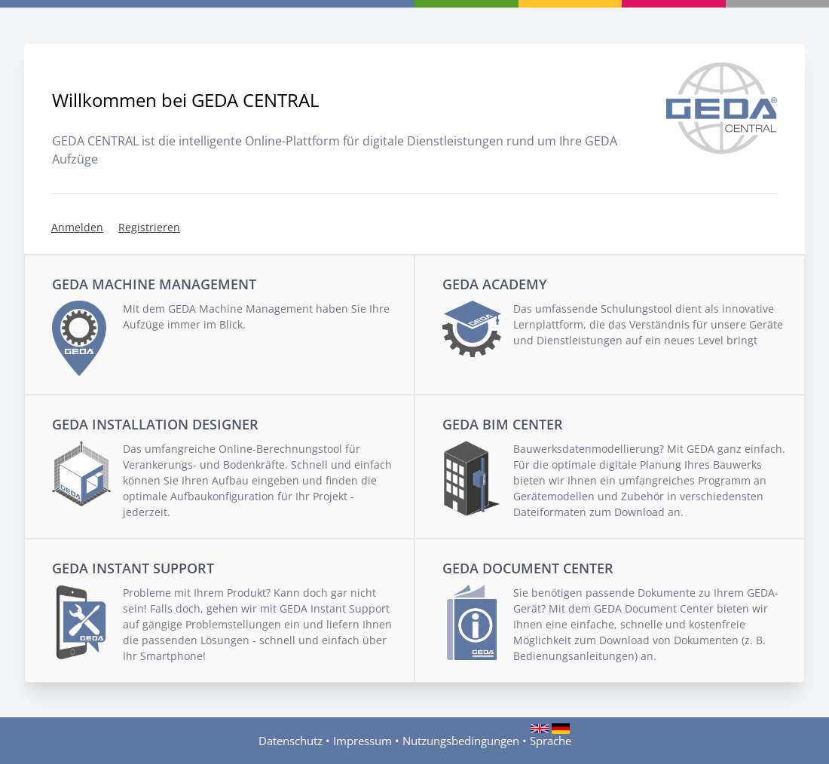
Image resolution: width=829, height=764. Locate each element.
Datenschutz (290, 740)
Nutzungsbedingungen (460, 740)
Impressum (362, 740)
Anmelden (77, 227)
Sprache (550, 740)
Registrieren (149, 227)
